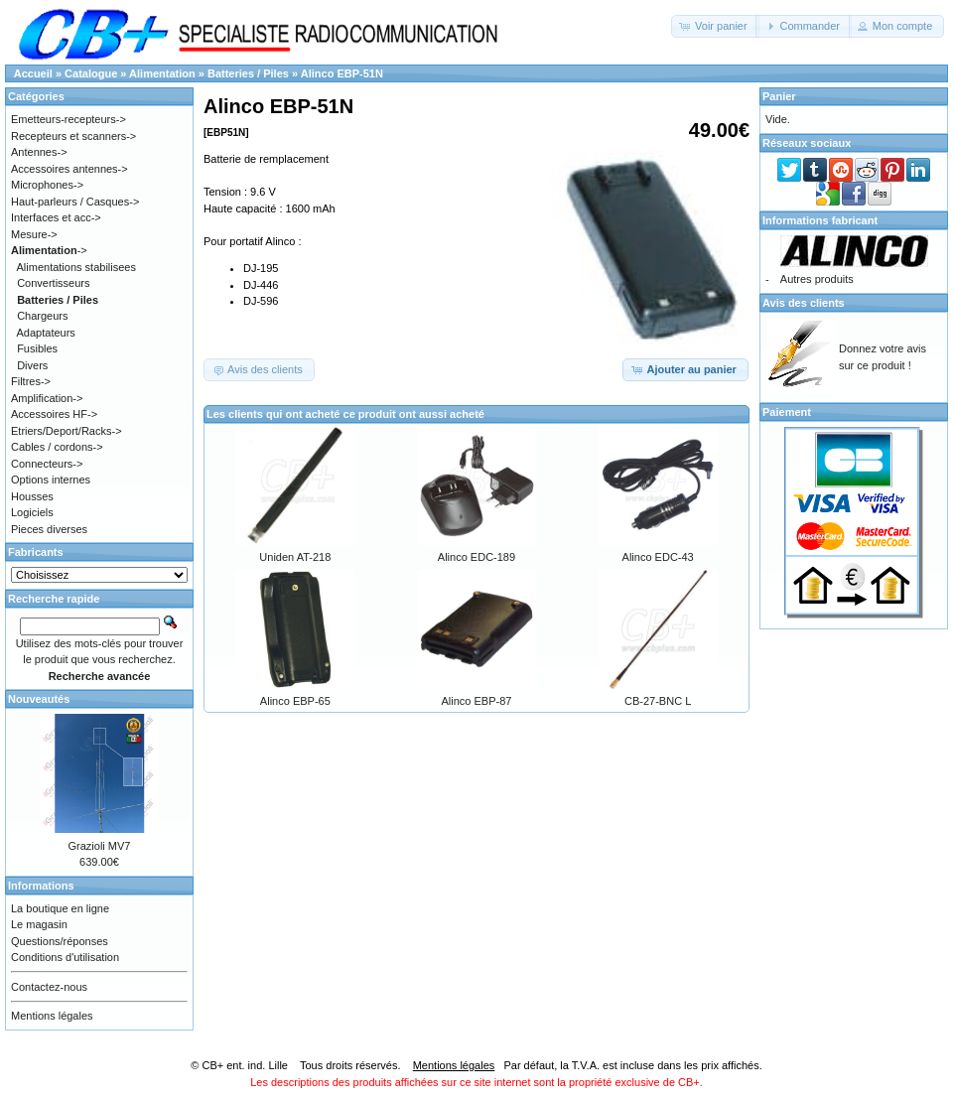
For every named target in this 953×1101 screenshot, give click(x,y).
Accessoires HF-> (54, 414)
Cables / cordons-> (57, 447)
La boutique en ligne (60, 908)
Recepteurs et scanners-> (73, 136)
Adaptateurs (46, 333)
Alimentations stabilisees (76, 267)
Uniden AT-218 (295, 557)
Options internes (50, 479)
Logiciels (32, 512)
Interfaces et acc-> (56, 217)
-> (49, 250)
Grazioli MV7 (99, 846)
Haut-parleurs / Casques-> (75, 201)
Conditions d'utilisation (65, 957)
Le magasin (39, 924)
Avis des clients (803, 303)
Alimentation (162, 73)
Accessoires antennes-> (69, 169)
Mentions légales (52, 1016)
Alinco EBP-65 (295, 701)
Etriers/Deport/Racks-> (66, 431)
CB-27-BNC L (657, 701)
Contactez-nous (49, 987)
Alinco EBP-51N (342, 73)
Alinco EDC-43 (658, 557)
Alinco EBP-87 (477, 701)
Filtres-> (31, 381)
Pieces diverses (49, 529)
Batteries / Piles (248, 73)
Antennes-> (39, 152)
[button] (715, 26)
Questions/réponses (59, 941)
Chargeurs (42, 316)
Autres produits (817, 279)
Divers (32, 365)
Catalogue (91, 73)
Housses (32, 496)
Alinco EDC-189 (476, 557)
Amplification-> (46, 398)
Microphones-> (47, 185)
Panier (779, 96)
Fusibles (37, 348)
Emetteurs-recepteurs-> (68, 119)
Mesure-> (34, 234)
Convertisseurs (53, 283)
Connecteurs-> (46, 464)
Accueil (33, 73)
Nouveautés (38, 699)
